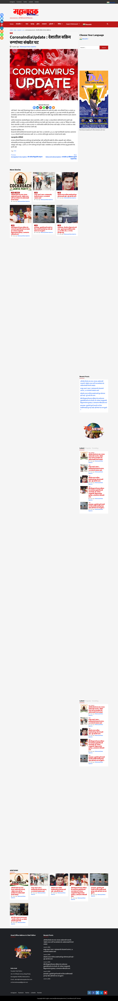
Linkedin (31, 2)
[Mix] (1, 31)
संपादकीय (19, 24)
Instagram (12, 2)
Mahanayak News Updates (28, 47)
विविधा (61, 24)
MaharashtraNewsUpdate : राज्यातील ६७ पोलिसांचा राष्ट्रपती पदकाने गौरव (60, 157)
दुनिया (38, 24)
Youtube (37, 2)
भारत (27, 24)
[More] (53, 107)
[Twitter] (1, 18)
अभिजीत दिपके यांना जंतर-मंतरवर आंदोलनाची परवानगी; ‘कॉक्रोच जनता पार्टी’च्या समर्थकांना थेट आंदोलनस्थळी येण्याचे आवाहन (20, 197)
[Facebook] (34, 107)
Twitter (25, 2)
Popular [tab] (88, 448)
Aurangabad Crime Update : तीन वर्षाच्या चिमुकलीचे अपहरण (27, 156)
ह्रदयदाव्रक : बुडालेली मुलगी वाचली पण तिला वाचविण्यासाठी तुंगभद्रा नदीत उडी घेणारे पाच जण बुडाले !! (43, 229)
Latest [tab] (81, 448)
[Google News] (50, 107)
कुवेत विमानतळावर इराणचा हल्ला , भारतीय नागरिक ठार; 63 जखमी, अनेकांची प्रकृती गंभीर (19, 919)
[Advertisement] (93, 60)
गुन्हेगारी (52, 24)
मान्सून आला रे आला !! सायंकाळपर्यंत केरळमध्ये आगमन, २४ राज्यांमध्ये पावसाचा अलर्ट (43, 196)
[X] (47, 107)
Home (11, 24)
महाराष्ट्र (32, 24)
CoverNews (70, 998)
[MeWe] (1, 28)
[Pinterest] (40, 107)
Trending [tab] (95, 448)
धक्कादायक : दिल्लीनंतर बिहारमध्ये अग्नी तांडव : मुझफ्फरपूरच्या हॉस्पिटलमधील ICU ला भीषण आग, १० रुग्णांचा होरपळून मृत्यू (67, 230)
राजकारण (44, 24)
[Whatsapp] (43, 107)
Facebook (19, 2)
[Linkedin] (37, 107)
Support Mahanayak (73, 24)
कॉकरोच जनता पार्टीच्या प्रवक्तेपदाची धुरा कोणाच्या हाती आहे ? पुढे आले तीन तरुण (67, 195)
